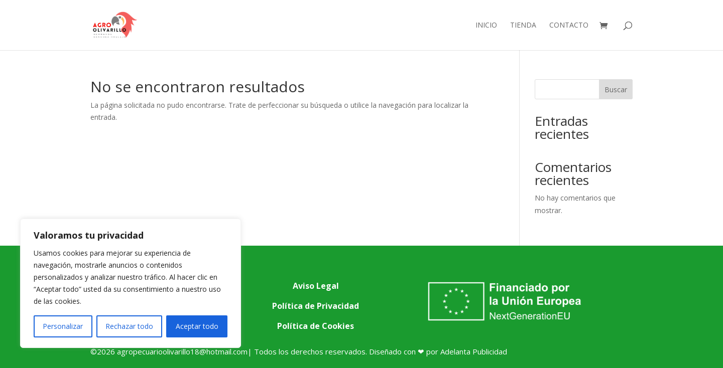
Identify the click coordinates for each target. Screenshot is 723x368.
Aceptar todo (197, 326)
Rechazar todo (129, 326)
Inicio (486, 26)
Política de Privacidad (315, 305)
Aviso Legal (316, 285)
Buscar (616, 89)
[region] (130, 283)
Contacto (568, 26)
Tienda (523, 26)
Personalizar (63, 326)
